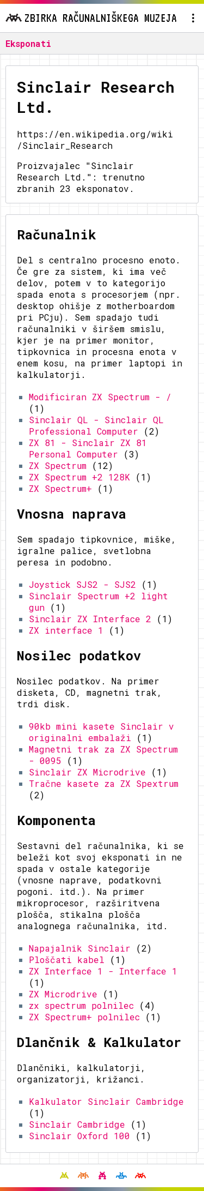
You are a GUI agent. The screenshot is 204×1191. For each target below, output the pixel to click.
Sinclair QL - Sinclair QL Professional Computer (96, 425)
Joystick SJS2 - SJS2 (82, 584)
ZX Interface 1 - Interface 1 (103, 971)
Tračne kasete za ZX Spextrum (103, 783)
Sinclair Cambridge (77, 1124)
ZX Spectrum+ (60, 488)
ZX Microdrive (63, 994)
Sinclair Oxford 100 (79, 1135)
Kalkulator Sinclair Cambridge (106, 1101)
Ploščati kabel (66, 959)
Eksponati (28, 43)
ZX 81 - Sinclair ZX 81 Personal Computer (88, 448)
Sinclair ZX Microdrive (87, 772)
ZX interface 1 (66, 630)
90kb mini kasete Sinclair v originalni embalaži (101, 731)
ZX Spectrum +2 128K (79, 477)
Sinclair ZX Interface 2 (90, 618)
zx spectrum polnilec (81, 1005)
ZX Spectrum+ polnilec (84, 1016)
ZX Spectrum (57, 465)
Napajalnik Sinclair (80, 948)
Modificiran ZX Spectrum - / (100, 396)
